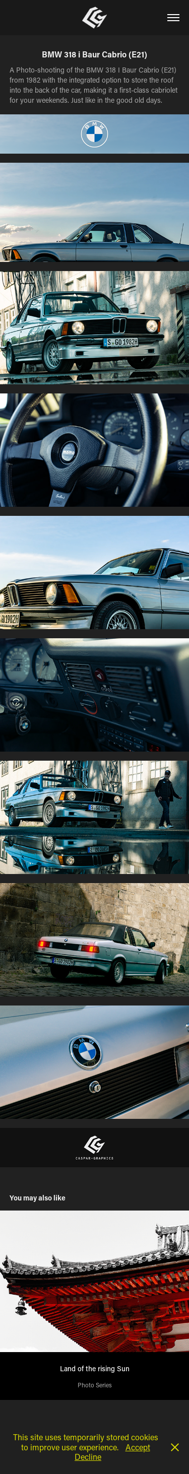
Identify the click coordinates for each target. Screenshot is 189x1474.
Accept (137, 1447)
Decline (88, 1456)
